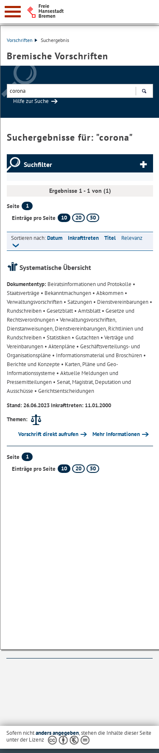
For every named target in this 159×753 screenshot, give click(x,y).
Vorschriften (22, 40)
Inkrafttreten (83, 238)
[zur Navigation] (12, 11)
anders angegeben (57, 732)
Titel (110, 238)
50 (93, 217)
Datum (54, 238)
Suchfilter (38, 164)
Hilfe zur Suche (31, 101)
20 (78, 217)
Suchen (144, 92)
